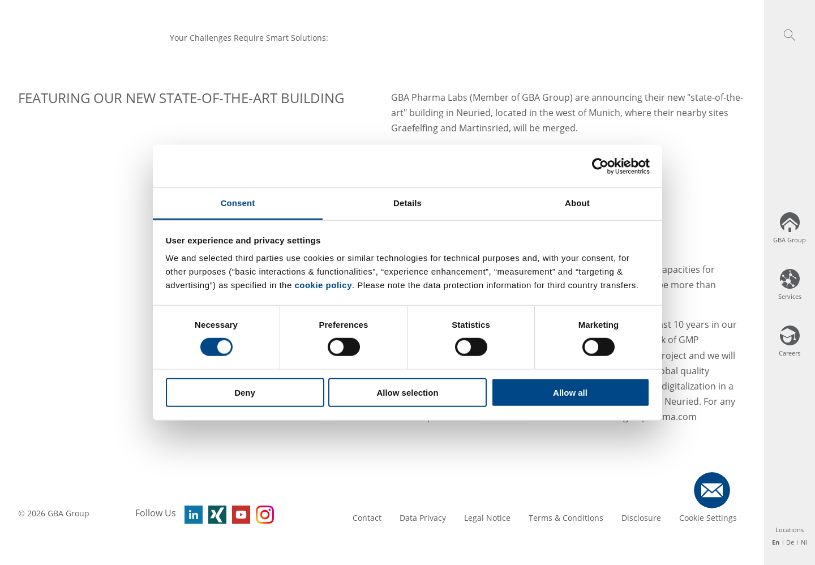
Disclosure (641, 517)
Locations (789, 529)
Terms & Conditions (566, 517)
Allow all (570, 392)
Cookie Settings (708, 517)
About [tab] (577, 203)
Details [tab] (407, 203)
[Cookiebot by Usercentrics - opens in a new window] (600, 165)
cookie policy (323, 285)
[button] (789, 35)
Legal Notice (487, 517)
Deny (244, 392)
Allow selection (407, 392)
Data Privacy (423, 517)
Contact (367, 517)
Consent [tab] (238, 203)
